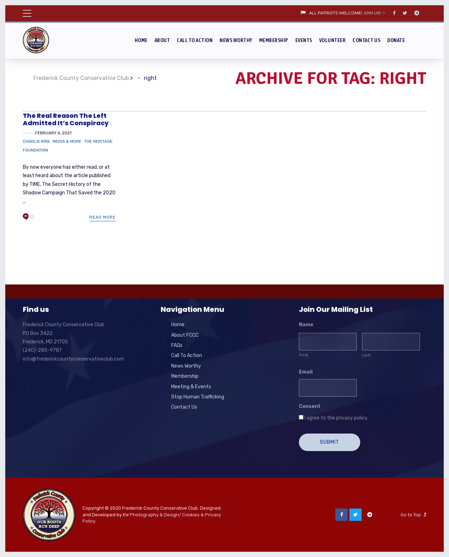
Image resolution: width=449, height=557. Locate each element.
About (162, 40)
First (303, 355)
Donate (396, 40)
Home (141, 40)
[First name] (328, 341)
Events (303, 40)
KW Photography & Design (151, 514)
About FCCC (185, 335)
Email (308, 372)
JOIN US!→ (374, 13)
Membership (273, 40)
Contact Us (366, 40)
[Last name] (391, 341)
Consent (310, 406)
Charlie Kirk (36, 141)
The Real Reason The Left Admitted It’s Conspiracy (66, 119)
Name (308, 325)
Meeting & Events (191, 387)
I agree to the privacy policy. (336, 418)
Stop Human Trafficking (197, 397)
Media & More (67, 141)
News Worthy (236, 40)
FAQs (176, 345)
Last (366, 355)
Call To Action (195, 40)
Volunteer (332, 40)
